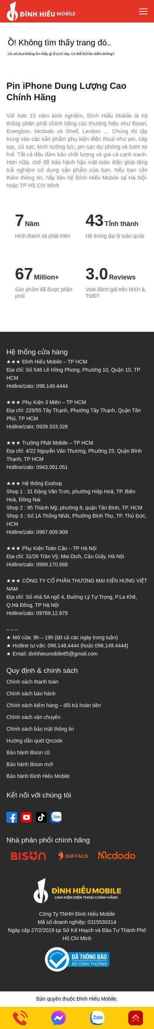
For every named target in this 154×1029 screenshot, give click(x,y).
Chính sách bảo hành (30, 693)
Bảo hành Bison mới (29, 764)
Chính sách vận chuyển (33, 717)
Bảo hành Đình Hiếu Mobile (38, 776)
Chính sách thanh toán (32, 682)
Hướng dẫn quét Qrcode (34, 741)
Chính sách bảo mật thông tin (40, 729)
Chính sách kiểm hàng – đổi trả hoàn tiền (53, 705)
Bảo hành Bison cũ (28, 752)
